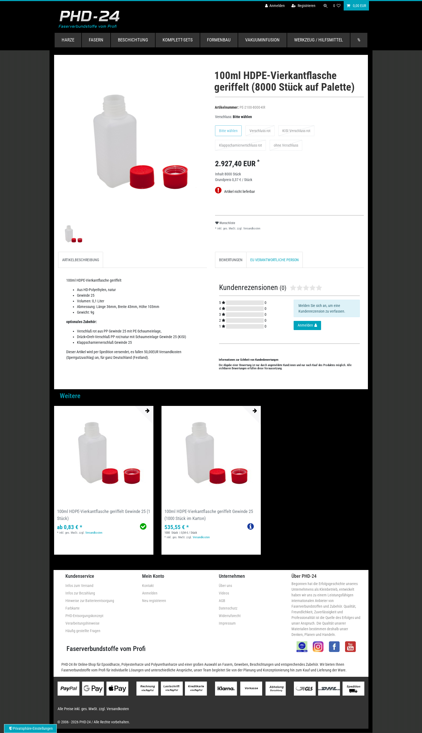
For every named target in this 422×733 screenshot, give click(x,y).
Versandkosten (251, 228)
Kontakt (148, 585)
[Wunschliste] (337, 5)
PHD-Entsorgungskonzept (84, 616)
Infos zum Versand (79, 585)
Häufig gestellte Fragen (82, 631)
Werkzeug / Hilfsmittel (318, 40)
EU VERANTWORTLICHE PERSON (274, 260)
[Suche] (324, 5)
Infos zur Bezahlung (80, 593)
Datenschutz (228, 608)
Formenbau (219, 40)
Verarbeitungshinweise (82, 623)
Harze (68, 40)
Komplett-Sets (178, 40)
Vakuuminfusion (262, 40)
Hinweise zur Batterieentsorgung (89, 601)
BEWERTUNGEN (230, 260)
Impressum (227, 623)
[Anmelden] (273, 5)
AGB (222, 601)
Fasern (96, 40)
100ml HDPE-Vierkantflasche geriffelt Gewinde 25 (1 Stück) (103, 515)
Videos (224, 593)
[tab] (80, 260)
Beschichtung (133, 40)
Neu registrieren (154, 601)
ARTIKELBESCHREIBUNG (80, 260)
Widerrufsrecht (230, 616)
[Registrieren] (302, 5)
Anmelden (149, 593)
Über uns (225, 585)
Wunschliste (225, 223)
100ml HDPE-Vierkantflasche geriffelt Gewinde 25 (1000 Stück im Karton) (208, 515)
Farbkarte (72, 608)
